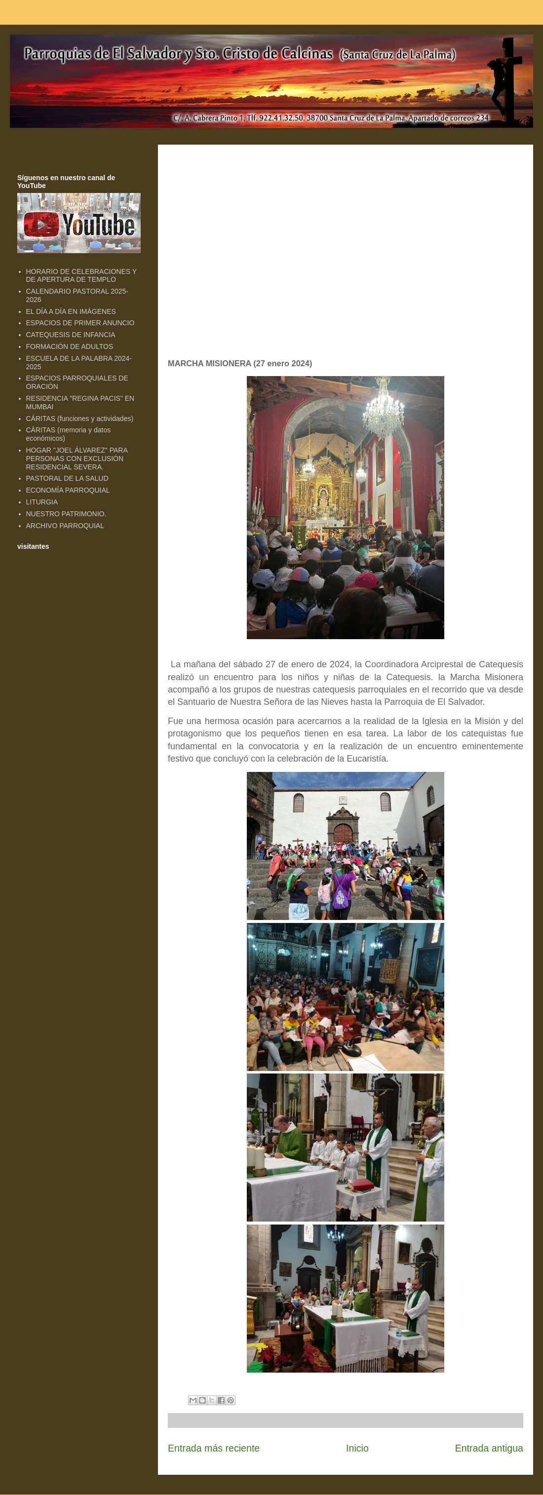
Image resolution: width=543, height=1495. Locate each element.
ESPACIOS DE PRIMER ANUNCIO (80, 323)
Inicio (357, 1448)
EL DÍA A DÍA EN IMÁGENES (71, 311)
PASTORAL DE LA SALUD (67, 478)
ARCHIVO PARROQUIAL (65, 526)
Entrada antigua (489, 1448)
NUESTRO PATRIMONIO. (66, 514)
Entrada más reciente (214, 1448)
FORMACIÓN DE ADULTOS (70, 346)
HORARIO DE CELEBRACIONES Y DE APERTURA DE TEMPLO (81, 276)
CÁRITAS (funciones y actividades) (80, 418)
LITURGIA (42, 502)
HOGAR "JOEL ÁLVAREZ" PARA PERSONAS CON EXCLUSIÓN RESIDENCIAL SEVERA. (76, 458)
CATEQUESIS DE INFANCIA (71, 335)
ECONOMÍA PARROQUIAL (68, 490)
